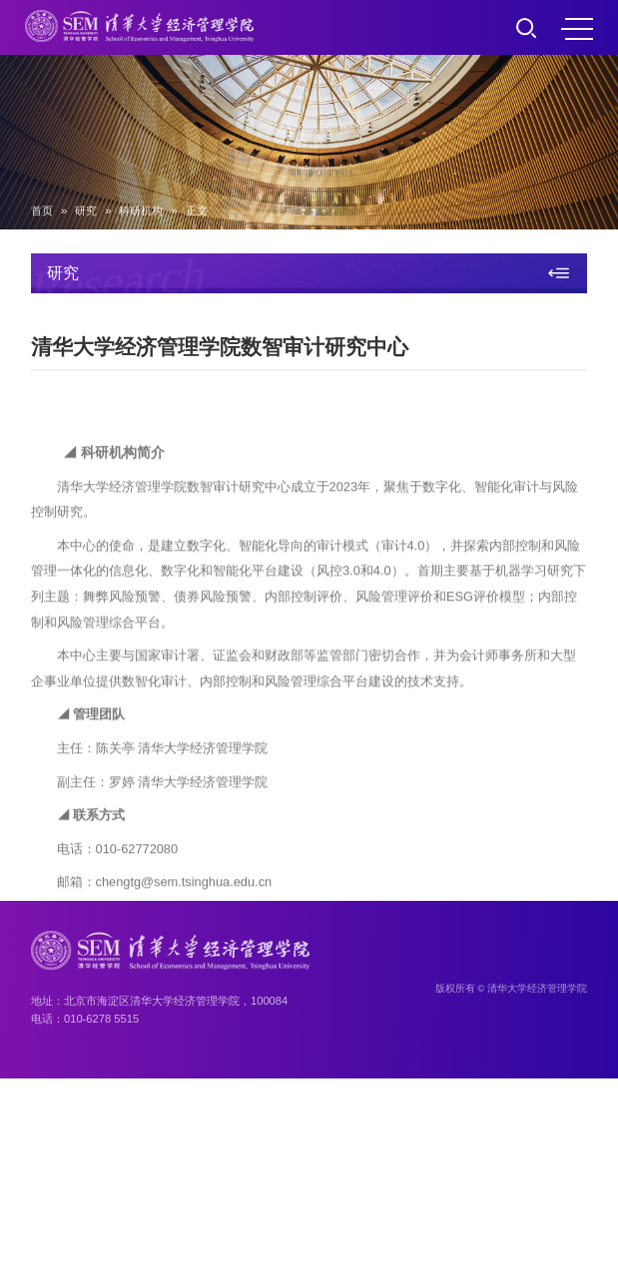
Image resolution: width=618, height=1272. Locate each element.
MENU (577, 29)
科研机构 (141, 210)
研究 (86, 210)
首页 (42, 210)
